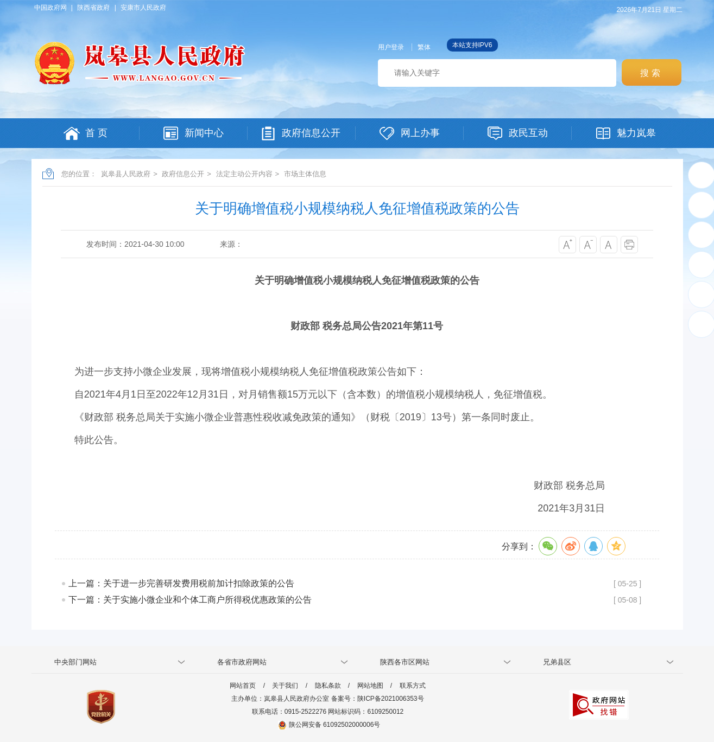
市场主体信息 (305, 174)
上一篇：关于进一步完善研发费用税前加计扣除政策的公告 (181, 583)
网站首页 (243, 685)
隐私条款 (328, 685)
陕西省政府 (93, 7)
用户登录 (391, 47)
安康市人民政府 (143, 7)
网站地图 (370, 685)
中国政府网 (50, 7)
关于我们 (285, 685)
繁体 (424, 47)
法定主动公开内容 (244, 174)
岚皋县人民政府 (125, 174)
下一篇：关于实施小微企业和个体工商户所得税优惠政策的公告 (190, 599)
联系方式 (413, 685)
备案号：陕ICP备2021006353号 (377, 698)
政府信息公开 (183, 174)
